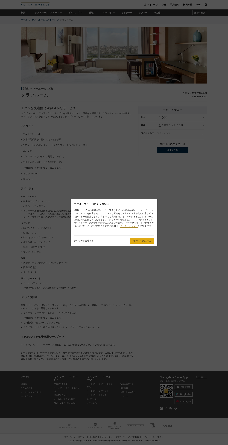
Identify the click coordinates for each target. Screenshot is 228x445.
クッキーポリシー (129, 226)
